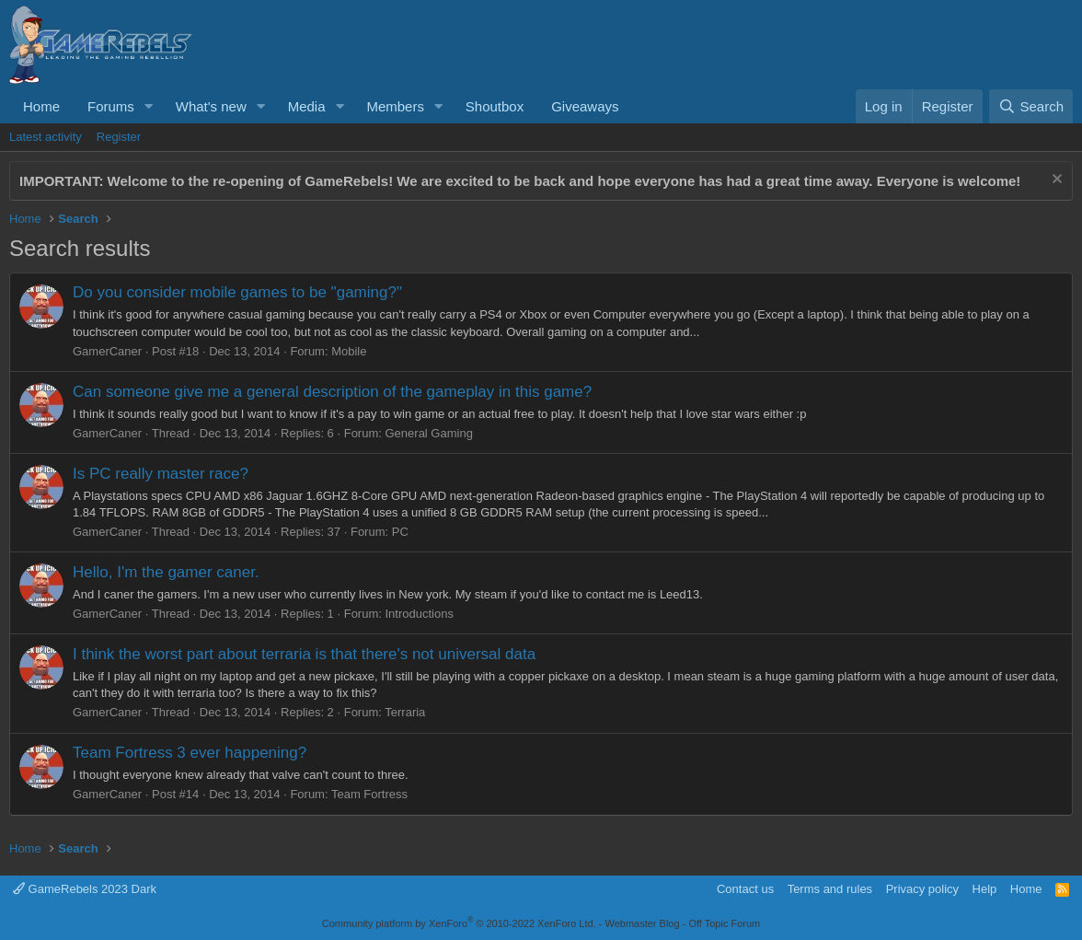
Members (395, 106)
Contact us (745, 889)
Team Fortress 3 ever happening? (189, 752)
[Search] (1031, 106)
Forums (110, 106)
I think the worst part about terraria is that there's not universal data (304, 654)
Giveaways (584, 106)
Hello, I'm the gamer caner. (166, 572)
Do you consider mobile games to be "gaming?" (237, 292)
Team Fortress (369, 794)
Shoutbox (495, 106)
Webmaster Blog (641, 923)
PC (400, 532)
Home (41, 106)
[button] (149, 106)
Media (307, 106)
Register (119, 137)
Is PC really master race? (160, 473)
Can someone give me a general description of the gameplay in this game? (332, 391)
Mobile (348, 351)
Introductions (420, 614)
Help (985, 889)
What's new (211, 106)
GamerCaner (107, 351)
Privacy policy (922, 889)
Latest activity (45, 137)
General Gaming (429, 433)
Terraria (405, 712)
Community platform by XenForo (459, 923)
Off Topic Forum (724, 923)
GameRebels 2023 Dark (84, 889)
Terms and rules (830, 889)
